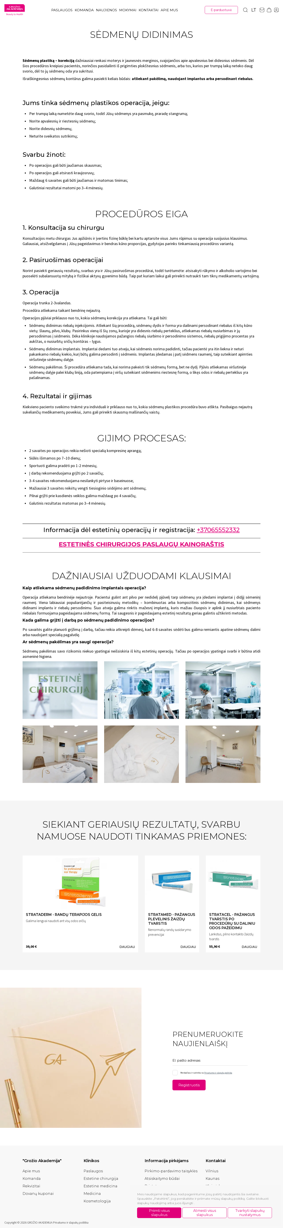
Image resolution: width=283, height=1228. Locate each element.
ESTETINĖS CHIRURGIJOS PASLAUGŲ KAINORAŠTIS (141, 545)
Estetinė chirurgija (101, 1178)
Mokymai (127, 10)
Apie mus (169, 10)
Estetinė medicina (100, 1186)
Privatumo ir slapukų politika (218, 1074)
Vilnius (212, 1171)
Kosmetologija (97, 1201)
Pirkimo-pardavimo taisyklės (171, 1171)
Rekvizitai (31, 1186)
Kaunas (212, 1178)
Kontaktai (149, 10)
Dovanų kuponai (38, 1194)
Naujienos (106, 10)
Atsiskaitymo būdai (162, 1178)
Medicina (92, 1194)
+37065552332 (218, 531)
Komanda (84, 10)
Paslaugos (62, 10)
